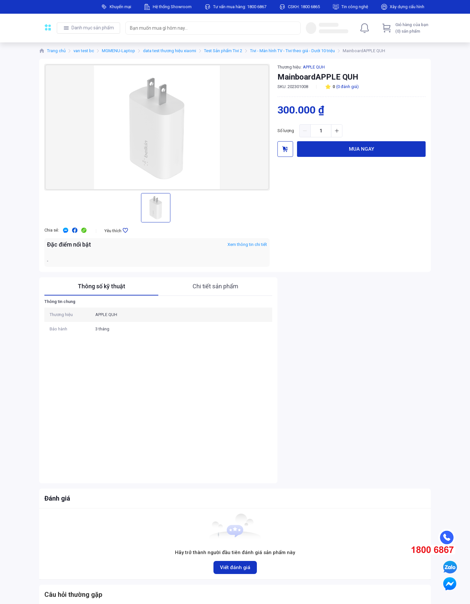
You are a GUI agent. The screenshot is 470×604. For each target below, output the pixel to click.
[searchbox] (207, 28)
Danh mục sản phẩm (92, 27)
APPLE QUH (314, 67)
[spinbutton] (320, 130)
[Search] (294, 28)
